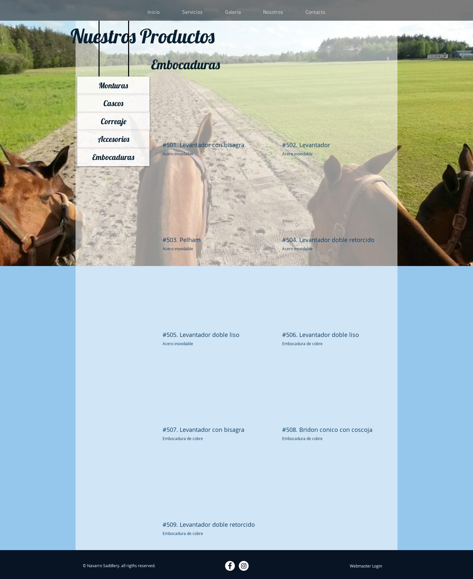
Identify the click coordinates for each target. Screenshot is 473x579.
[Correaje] (113, 121)
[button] (213, 124)
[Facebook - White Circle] (230, 566)
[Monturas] (113, 86)
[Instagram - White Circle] (244, 566)
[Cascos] (113, 103)
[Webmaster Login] (365, 566)
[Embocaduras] (113, 157)
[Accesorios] (113, 139)
